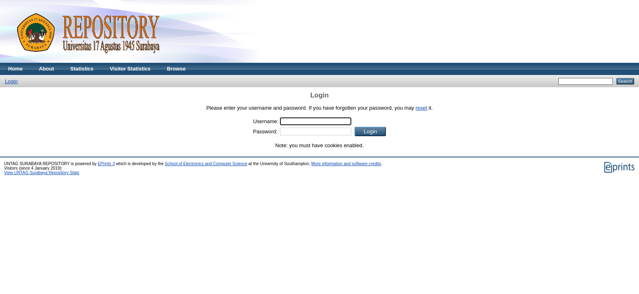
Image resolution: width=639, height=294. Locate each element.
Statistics (82, 69)
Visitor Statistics (130, 69)
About (46, 69)
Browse (176, 69)
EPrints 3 (106, 163)
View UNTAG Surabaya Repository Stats (41, 172)
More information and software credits (346, 163)
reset (421, 108)
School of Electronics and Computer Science (206, 163)
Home (15, 69)
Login (11, 81)
